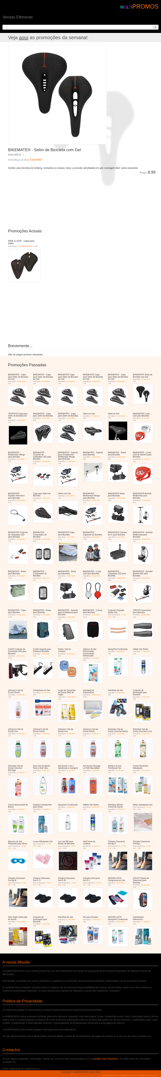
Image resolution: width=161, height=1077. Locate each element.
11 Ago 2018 (146, 922)
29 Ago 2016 (95, 416)
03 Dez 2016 (96, 695)
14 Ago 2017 (70, 807)
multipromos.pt (110, 1075)
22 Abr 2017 (146, 697)
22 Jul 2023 (145, 459)
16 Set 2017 (96, 807)
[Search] (155, 27)
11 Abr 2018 (46, 924)
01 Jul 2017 (70, 770)
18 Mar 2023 (21, 381)
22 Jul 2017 (96, 770)
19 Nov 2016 (71, 697)
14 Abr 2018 (21, 922)
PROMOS (145, 6)
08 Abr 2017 (121, 692)
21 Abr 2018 (71, 919)
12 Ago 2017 (146, 770)
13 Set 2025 (46, 498)
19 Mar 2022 (146, 379)
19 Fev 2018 (120, 883)
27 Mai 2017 (21, 733)
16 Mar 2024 (71, 576)
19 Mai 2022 (20, 656)
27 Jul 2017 (120, 770)
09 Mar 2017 (70, 496)
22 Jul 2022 (70, 381)
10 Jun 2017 (121, 733)
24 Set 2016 (21, 695)
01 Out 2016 (46, 692)
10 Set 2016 (146, 651)
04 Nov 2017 (96, 846)
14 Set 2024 (46, 418)
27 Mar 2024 (46, 615)
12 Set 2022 (45, 654)
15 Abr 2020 (121, 416)
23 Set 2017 (121, 809)
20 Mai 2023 (121, 381)
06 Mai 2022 (21, 539)
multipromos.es (128, 1075)
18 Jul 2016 (95, 658)
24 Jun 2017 (46, 770)
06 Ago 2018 (120, 922)
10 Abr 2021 (21, 420)
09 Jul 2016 (70, 654)
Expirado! (36, 159)
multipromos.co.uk (147, 1075)
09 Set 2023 (46, 381)
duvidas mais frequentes (105, 1058)
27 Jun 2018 (96, 919)
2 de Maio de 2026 (25, 246)
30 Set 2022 (96, 381)
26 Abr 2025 (71, 418)
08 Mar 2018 (145, 615)
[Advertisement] (45, 199)
